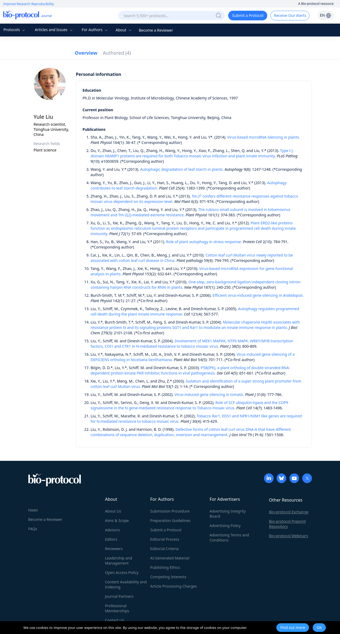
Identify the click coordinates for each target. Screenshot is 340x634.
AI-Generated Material (169, 558)
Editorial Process (164, 539)
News (33, 510)
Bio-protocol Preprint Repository (287, 524)
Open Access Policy (122, 572)
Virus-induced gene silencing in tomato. (209, 394)
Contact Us (114, 620)
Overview (86, 53)
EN (325, 15)
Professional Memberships (117, 608)
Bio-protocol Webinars (288, 535)
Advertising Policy (225, 525)
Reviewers (114, 548)
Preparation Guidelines (170, 520)
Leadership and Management (118, 560)
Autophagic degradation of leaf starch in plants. (182, 169)
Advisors (112, 529)
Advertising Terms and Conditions (229, 537)
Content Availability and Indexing (126, 584)
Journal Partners (119, 596)
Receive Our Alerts (290, 15)
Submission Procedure (170, 511)
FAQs (32, 528)
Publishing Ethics (165, 567)
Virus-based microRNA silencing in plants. (263, 137)
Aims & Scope (117, 520)
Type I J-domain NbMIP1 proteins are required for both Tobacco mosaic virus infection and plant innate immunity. (192, 153)
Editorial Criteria (164, 548)
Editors (111, 539)
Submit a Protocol (247, 15)
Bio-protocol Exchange (289, 511)
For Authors (95, 29)
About (124, 29)
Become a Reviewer (156, 30)
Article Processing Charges (173, 586)
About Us (113, 511)
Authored (117, 53)
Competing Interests (168, 576)
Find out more (292, 627)
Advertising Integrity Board (228, 514)
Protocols (14, 29)
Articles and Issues (54, 29)
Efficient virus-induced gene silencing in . (258, 295)
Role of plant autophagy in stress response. (204, 241)
